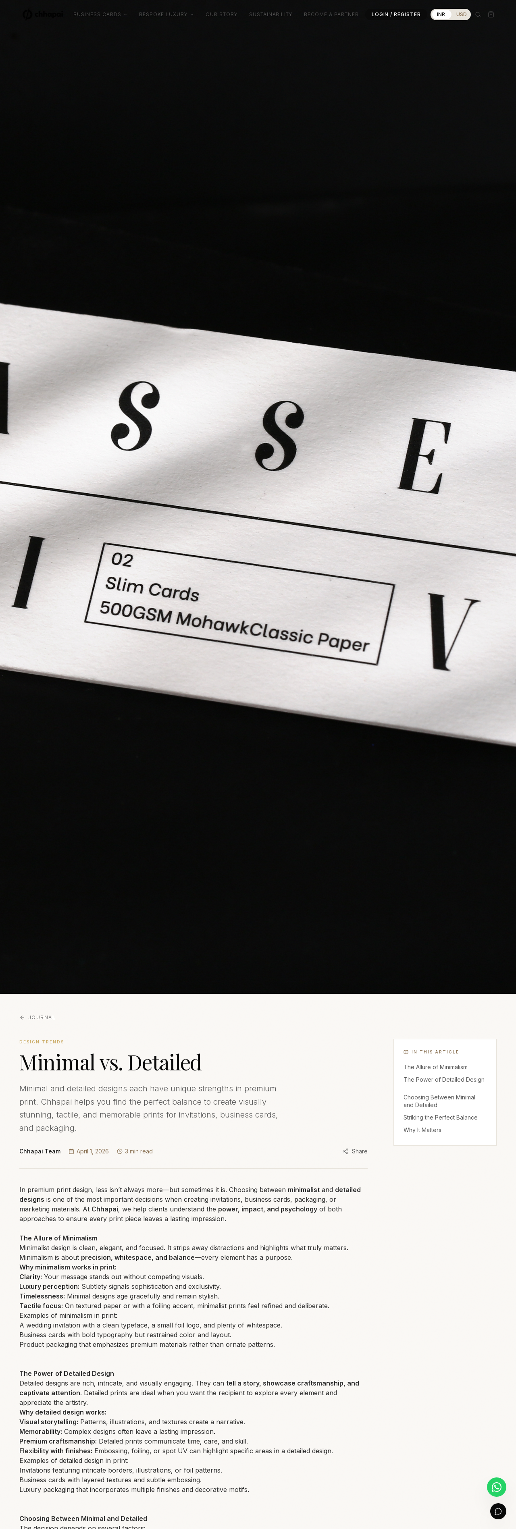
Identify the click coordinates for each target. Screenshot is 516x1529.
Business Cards (100, 14)
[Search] (478, 14)
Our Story (222, 14)
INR (441, 14)
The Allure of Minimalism (436, 1067)
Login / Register (396, 14)
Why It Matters (422, 1129)
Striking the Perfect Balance (441, 1117)
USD (461, 14)
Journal (37, 1017)
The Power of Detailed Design (444, 1079)
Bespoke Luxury (166, 14)
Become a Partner (331, 14)
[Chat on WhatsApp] (496, 1487)
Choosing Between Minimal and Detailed (439, 1101)
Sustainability (271, 14)
